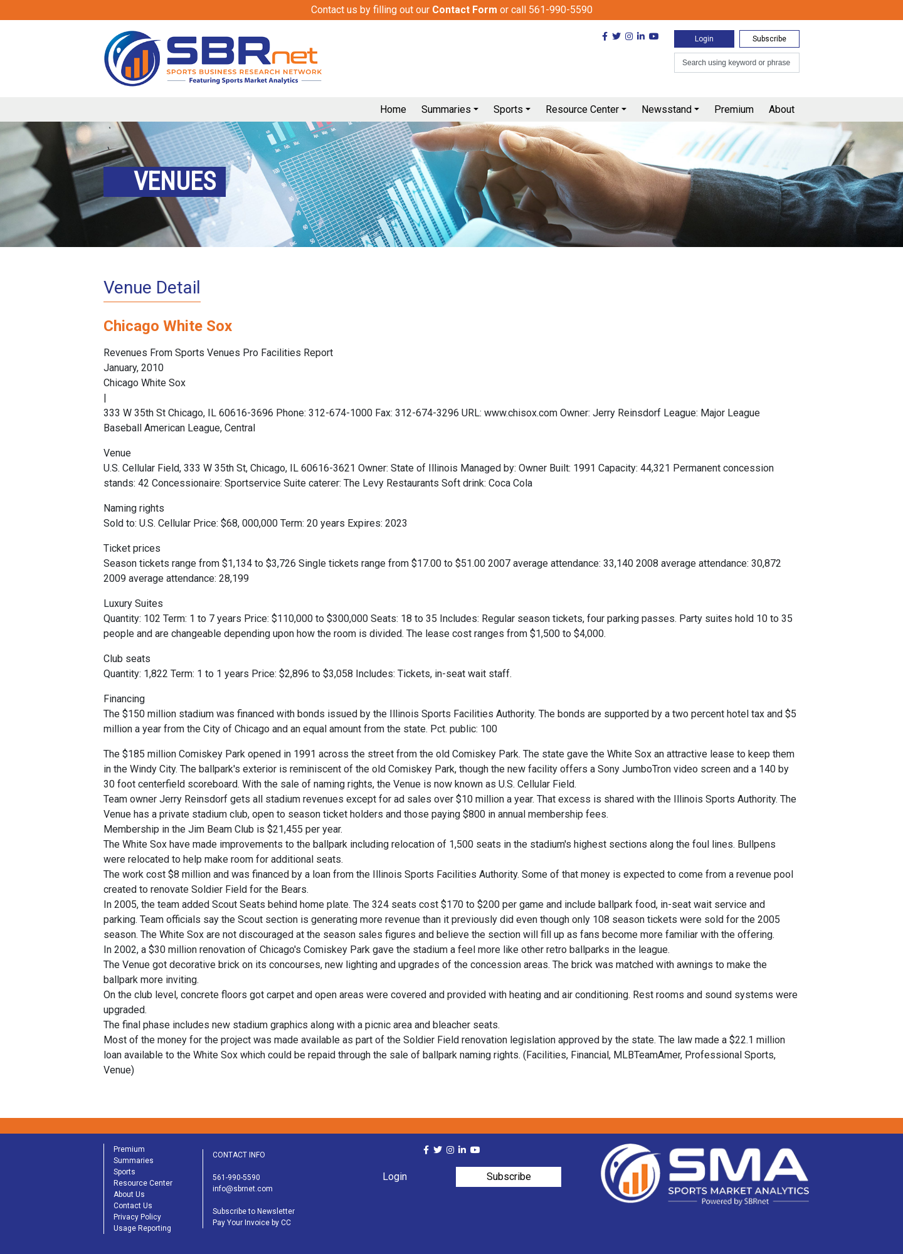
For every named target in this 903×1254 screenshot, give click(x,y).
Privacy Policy (137, 1217)
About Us (129, 1194)
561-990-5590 (236, 1177)
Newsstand (667, 109)
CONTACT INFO (239, 1155)
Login (704, 38)
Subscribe (769, 38)
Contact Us (133, 1205)
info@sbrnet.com (243, 1188)
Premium (734, 109)
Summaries (446, 109)
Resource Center (582, 109)
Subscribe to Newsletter (254, 1211)
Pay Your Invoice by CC (252, 1222)
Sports (508, 109)
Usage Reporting (142, 1228)
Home (393, 109)
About (782, 109)
